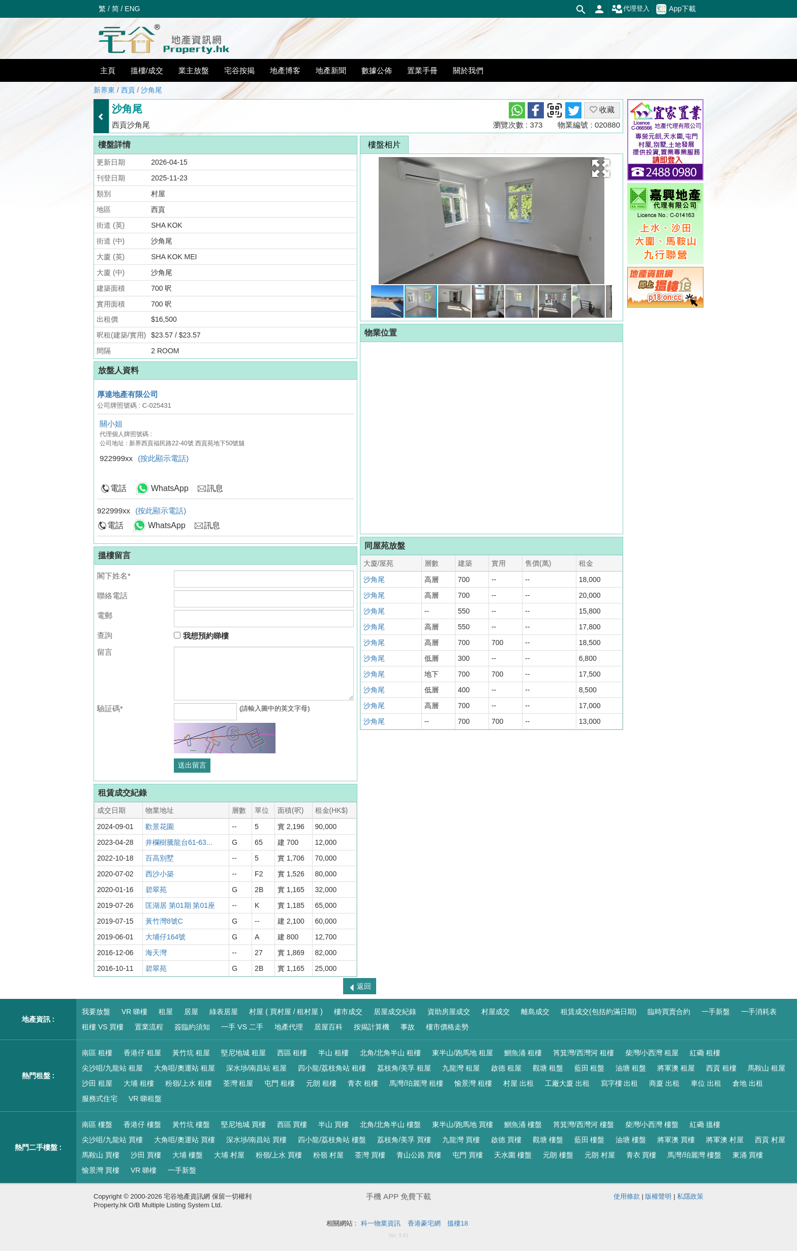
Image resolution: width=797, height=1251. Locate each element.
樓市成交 (348, 1012)
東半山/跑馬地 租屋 (462, 1053)
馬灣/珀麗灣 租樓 (416, 1083)
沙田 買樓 (146, 1155)
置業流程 (149, 1027)
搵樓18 (457, 1223)
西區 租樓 (292, 1053)
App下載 (676, 9)
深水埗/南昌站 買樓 (256, 1140)
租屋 (166, 1012)
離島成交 (535, 1012)
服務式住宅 (99, 1098)
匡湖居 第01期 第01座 (180, 905)
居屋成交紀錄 (395, 1012)
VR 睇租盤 (145, 1098)
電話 (118, 488)
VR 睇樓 (134, 1012)
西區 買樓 (292, 1124)
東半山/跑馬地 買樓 (462, 1124)
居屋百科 (328, 1027)
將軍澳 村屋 (725, 1140)
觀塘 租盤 (548, 1068)
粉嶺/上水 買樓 (279, 1155)
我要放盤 (96, 1012)
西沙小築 (159, 874)
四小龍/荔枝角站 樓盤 (332, 1140)
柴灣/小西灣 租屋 (652, 1053)
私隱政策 (690, 1196)
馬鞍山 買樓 (100, 1155)
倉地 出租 (747, 1083)
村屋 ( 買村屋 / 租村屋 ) (286, 1012)
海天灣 (156, 953)
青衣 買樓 (641, 1155)
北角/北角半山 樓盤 (390, 1124)
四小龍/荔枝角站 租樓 (332, 1068)
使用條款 (627, 1196)
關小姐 (111, 423)
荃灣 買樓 (370, 1155)
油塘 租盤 (631, 1068)
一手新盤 (715, 1012)
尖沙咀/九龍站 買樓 (112, 1140)
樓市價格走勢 (447, 1027)
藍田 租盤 (589, 1068)
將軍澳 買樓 (676, 1140)
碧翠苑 (156, 890)
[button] (601, 168)
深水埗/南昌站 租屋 (256, 1068)
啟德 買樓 (506, 1140)
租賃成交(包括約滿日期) (598, 1012)
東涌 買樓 (747, 1155)
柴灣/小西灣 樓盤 (652, 1124)
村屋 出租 (518, 1083)
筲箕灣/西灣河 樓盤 (583, 1124)
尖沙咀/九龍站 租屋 (112, 1068)
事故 (408, 1027)
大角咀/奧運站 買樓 (184, 1140)
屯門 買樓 (467, 1155)
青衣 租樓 (363, 1083)
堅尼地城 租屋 (243, 1053)
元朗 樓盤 (558, 1155)
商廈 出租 (664, 1083)
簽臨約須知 (192, 1027)
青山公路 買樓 (418, 1155)
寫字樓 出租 (619, 1083)
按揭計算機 (371, 1027)
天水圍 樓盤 (513, 1155)
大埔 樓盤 (187, 1155)
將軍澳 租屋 (676, 1068)
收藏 (602, 109)
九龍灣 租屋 (461, 1068)
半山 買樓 (333, 1124)
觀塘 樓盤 (548, 1140)
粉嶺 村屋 (328, 1155)
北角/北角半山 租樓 (390, 1053)
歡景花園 (159, 826)
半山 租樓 (333, 1053)
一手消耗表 (759, 1012)
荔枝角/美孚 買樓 (404, 1140)
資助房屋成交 (448, 1012)
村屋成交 (495, 1012)
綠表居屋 (223, 1012)
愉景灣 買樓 (100, 1170)
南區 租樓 (97, 1053)
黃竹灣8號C (164, 921)
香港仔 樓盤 (142, 1124)
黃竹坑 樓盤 (191, 1124)
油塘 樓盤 (631, 1140)
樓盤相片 (384, 144)
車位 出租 (706, 1083)
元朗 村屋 (600, 1155)
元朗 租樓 (321, 1083)
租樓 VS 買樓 (103, 1027)
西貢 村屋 (770, 1140)
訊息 (215, 488)
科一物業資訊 (381, 1223)
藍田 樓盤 (589, 1140)
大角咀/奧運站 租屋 (184, 1068)
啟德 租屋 (506, 1068)
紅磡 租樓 (705, 1053)
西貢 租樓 (721, 1068)
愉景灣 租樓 (473, 1083)
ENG (132, 9)
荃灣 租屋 (238, 1083)
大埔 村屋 (229, 1155)
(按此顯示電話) (163, 458)
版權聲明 (658, 1196)
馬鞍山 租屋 (766, 1068)
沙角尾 (151, 90)
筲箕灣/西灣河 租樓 (583, 1053)
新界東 (104, 90)
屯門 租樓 (279, 1083)
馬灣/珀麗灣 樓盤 (694, 1155)
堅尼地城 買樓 (243, 1124)
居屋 (191, 1012)
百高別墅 (159, 858)
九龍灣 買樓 (461, 1140)
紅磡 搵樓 (705, 1124)
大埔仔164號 (165, 937)
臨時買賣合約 (669, 1012)
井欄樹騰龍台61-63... (178, 842)
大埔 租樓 (139, 1083)
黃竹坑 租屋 (191, 1053)
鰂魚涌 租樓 (523, 1053)
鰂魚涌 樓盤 (523, 1124)
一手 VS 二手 (242, 1027)
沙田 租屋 (97, 1083)
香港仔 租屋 (142, 1053)
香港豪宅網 (424, 1223)
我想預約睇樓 (201, 635)
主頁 (107, 70)
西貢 (128, 90)
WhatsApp (170, 488)
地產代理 (288, 1027)
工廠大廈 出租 (567, 1083)
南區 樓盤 (97, 1124)
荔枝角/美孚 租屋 (404, 1068)
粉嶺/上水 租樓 (188, 1083)
